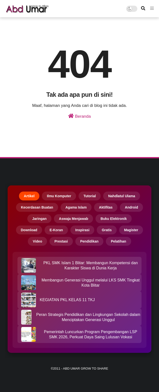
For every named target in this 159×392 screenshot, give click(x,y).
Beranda (79, 116)
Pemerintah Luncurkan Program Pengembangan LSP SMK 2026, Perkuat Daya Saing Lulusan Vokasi (90, 334)
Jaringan (39, 219)
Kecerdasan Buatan (37, 207)
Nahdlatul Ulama (121, 196)
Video (37, 241)
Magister (131, 230)
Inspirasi (82, 230)
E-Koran (56, 230)
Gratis (106, 230)
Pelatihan (118, 241)
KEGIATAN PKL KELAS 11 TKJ (67, 300)
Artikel (29, 196)
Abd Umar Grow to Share (85, 368)
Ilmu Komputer (59, 196)
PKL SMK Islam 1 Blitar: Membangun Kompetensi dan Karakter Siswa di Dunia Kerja (90, 265)
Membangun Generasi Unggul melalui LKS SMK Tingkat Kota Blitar (91, 282)
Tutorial (89, 196)
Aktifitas (105, 207)
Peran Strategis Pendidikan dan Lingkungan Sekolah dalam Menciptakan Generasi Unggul (88, 317)
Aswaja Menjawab (73, 219)
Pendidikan (89, 241)
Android (131, 207)
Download (29, 230)
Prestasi (61, 241)
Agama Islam (76, 207)
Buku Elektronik (113, 219)
